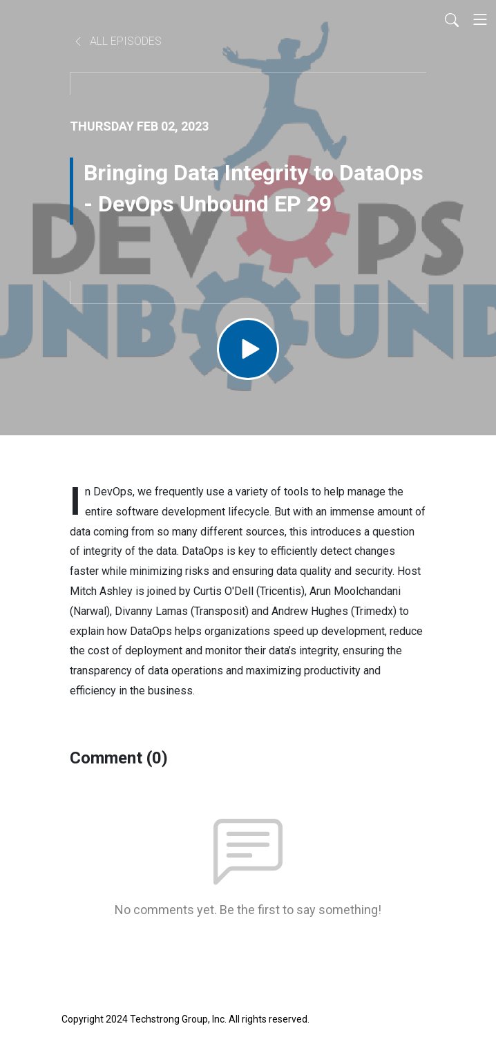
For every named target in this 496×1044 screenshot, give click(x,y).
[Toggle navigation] (480, 19)
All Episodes (117, 41)
